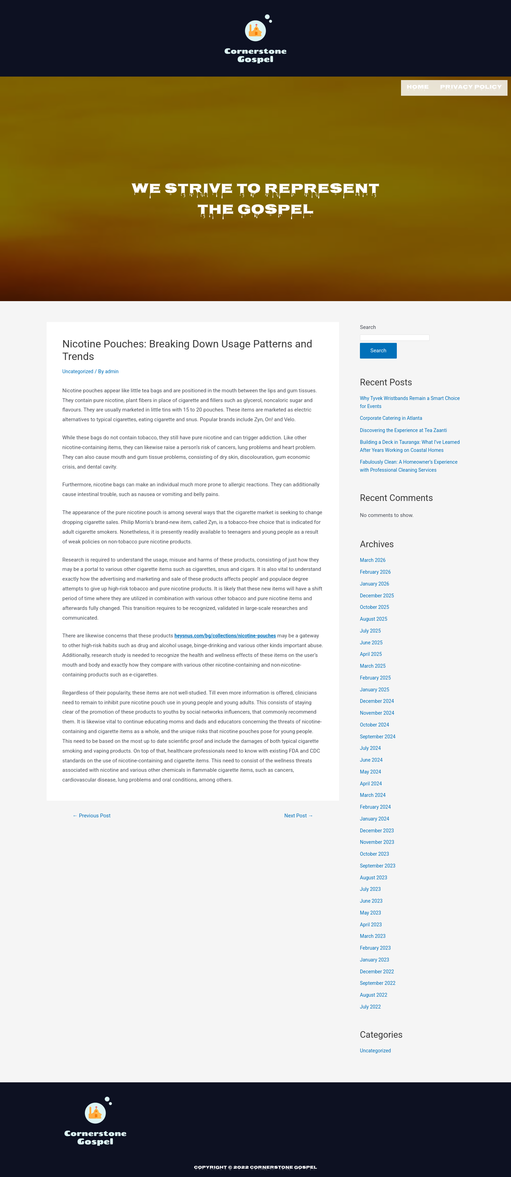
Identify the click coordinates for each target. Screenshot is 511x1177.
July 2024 (371, 762)
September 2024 (379, 750)
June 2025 (372, 656)
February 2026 (376, 586)
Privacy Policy (471, 87)
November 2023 (378, 856)
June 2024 (372, 774)
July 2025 (371, 645)
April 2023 (372, 938)
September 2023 (379, 880)
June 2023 (372, 915)
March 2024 (374, 809)
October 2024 (375, 739)
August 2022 (375, 1009)
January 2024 (376, 833)
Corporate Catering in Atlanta (393, 416)
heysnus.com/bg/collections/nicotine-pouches (229, 634)
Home (418, 87)
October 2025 (375, 621)
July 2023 (371, 903)
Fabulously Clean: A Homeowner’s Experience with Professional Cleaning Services (404, 476)
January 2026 (376, 598)
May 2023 (371, 927)
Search (368, 325)
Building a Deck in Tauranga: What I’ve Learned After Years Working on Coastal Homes (406, 448)
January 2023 (376, 974)
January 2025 (376, 703)
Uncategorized (79, 370)
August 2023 (375, 891)
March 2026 (374, 574)
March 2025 (374, 680)
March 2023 (374, 950)
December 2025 (378, 609)
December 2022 (378, 985)
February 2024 (376, 821)
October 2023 (375, 868)
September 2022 (379, 997)
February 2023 (376, 962)
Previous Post (93, 814)
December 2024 (378, 715)
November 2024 (378, 727)
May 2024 (371, 786)
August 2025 (375, 633)
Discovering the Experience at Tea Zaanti (407, 428)
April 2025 (372, 668)
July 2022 (371, 1021)
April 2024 (372, 797)
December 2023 (378, 844)
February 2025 (376, 692)
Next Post (297, 814)
